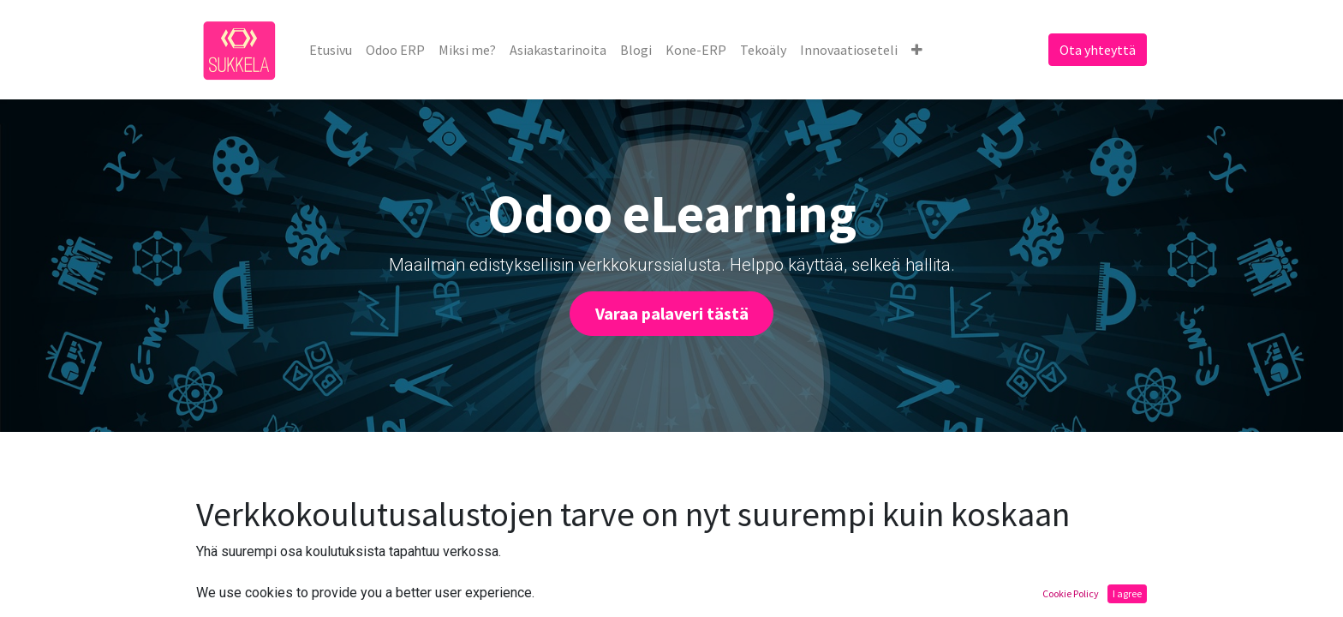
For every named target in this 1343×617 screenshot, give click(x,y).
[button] (916, 50)
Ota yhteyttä (1097, 49)
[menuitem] (330, 50)
